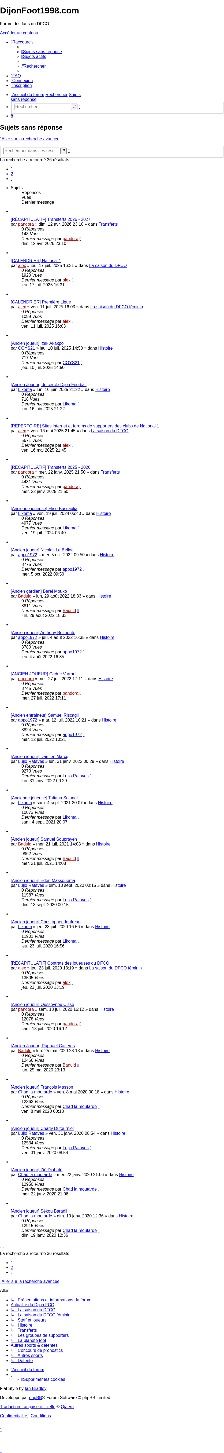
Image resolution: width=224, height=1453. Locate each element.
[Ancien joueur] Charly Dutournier (42, 1128)
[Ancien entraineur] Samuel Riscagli (45, 715)
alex (22, 265)
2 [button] (12, 173)
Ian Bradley (35, 1388)
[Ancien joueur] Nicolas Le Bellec (42, 550)
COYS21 (26, 348)
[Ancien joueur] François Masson (42, 1087)
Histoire (105, 348)
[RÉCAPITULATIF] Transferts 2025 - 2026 (51, 467)
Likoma (25, 389)
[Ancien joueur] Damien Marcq (39, 756)
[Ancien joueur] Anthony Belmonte (43, 632)
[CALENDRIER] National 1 (36, 260)
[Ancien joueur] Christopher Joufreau (46, 922)
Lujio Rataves (31, 761)
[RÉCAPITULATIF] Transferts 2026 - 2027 (51, 219)
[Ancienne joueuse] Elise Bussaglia (44, 508)
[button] (11, 178)
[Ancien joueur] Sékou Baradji (39, 1211)
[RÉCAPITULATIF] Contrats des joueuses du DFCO (60, 963)
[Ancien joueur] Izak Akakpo (37, 343)
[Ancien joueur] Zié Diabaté (36, 1169)
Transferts (108, 224)
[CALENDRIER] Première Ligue (41, 302)
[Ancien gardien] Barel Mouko (39, 591)
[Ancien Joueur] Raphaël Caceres (43, 1046)
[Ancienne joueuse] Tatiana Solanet (44, 798)
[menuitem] (41, 51)
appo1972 (27, 554)
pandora (26, 224)
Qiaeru (67, 1406)
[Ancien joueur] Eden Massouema (43, 880)
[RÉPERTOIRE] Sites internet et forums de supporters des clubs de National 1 (85, 426)
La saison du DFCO (108, 265)
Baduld (25, 596)
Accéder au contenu (19, 33)
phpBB (35, 1397)
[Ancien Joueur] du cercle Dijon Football (49, 384)
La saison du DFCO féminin (116, 307)
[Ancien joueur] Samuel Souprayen (44, 839)
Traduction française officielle (27, 1406)
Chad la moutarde (35, 1092)
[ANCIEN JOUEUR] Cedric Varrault (44, 674)
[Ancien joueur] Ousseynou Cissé (42, 1004)
